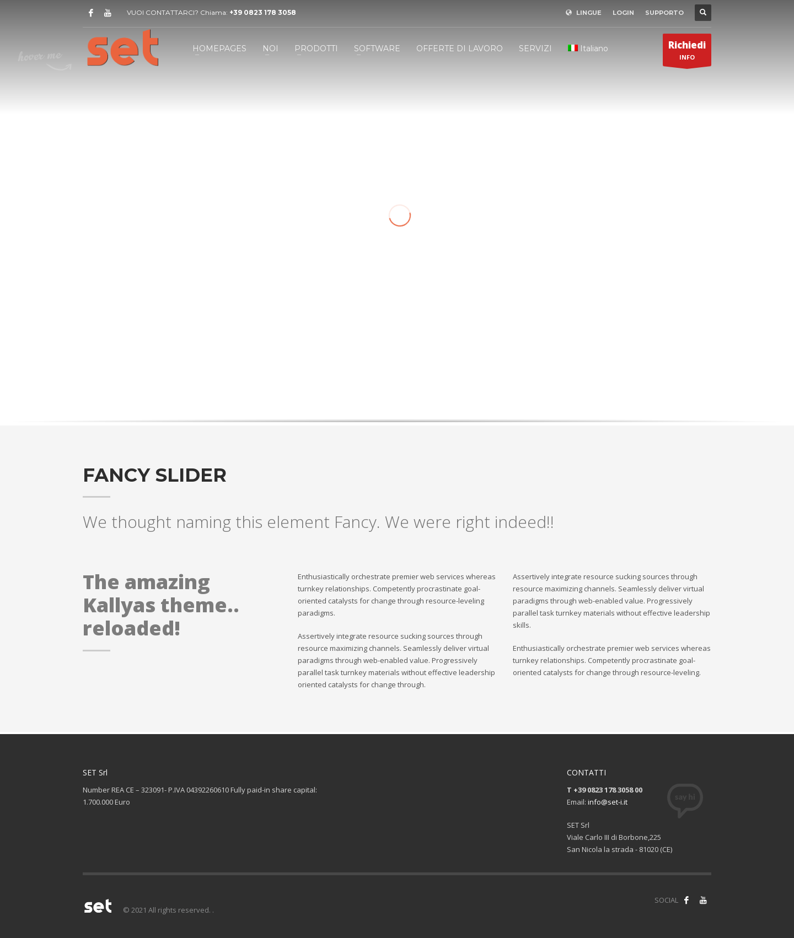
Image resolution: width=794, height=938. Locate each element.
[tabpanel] (397, 248)
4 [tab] (418, 406)
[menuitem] (588, 48)
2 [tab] (400, 406)
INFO (687, 52)
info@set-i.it (607, 802)
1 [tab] (392, 406)
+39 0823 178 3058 (262, 12)
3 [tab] (409, 406)
